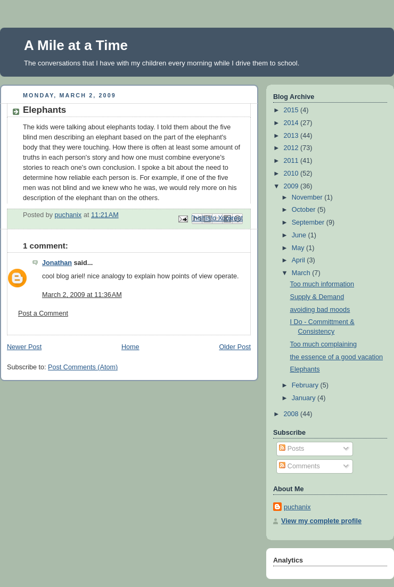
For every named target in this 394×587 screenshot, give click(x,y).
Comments (299, 466)
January (304, 398)
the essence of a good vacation (336, 357)
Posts (291, 448)
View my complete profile (321, 521)
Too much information (322, 284)
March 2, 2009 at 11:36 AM (82, 295)
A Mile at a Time (76, 45)
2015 (292, 110)
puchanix (297, 507)
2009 (292, 186)
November (308, 197)
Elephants (305, 369)
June (300, 235)
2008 (292, 414)
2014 (292, 123)
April (299, 260)
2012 (292, 148)
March (302, 273)
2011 (292, 160)
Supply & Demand (317, 297)
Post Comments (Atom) (83, 367)
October (304, 209)
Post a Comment (43, 313)
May (299, 248)
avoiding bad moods (320, 309)
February (306, 385)
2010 (292, 173)
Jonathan (57, 263)
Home (130, 347)
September (309, 222)
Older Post (235, 347)
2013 (292, 135)
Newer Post (24, 347)
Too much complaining (323, 344)
